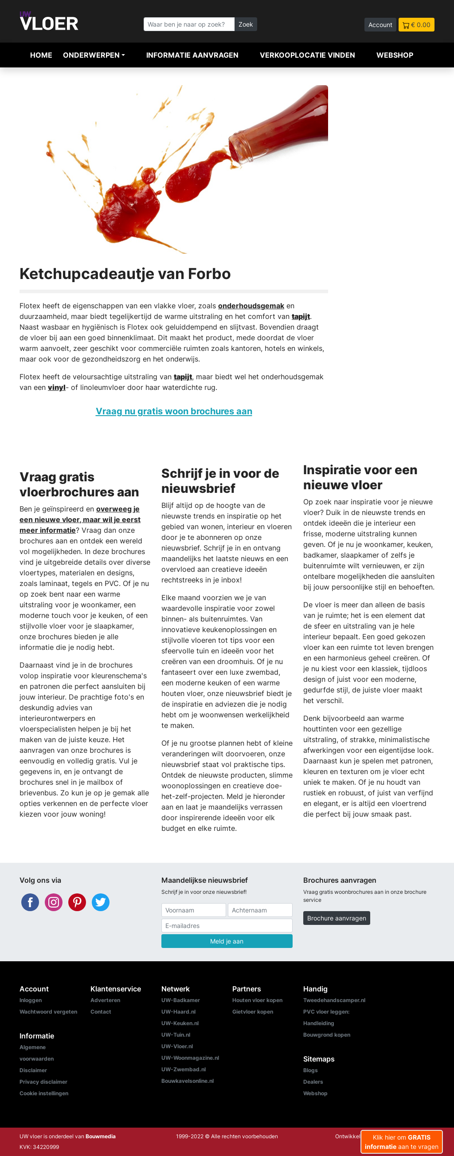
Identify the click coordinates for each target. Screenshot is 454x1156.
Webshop (394, 55)
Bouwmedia (101, 1136)
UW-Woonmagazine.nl (190, 1057)
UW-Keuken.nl (180, 1023)
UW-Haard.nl (178, 1011)
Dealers (313, 1081)
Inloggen (31, 1000)
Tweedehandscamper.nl (334, 1000)
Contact (100, 1011)
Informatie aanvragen (192, 55)
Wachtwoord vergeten (48, 1011)
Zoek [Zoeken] (246, 24)
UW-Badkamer (180, 1000)
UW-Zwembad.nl (183, 1069)
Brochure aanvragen (336, 918)
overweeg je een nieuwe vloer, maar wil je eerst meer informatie (80, 519)
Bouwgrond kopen (326, 1034)
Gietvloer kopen (252, 1011)
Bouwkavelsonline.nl (187, 1080)
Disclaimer (33, 1070)
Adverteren (105, 1000)
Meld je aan (226, 941)
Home (41, 55)
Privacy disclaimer (43, 1081)
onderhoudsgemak (251, 305)
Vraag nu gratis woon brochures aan (174, 411)
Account (380, 24)
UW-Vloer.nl (177, 1046)
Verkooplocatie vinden (307, 55)
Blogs (310, 1070)
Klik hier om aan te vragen (401, 1141)
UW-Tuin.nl (175, 1034)
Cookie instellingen (44, 1093)
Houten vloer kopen (257, 1000)
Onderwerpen (91, 55)
